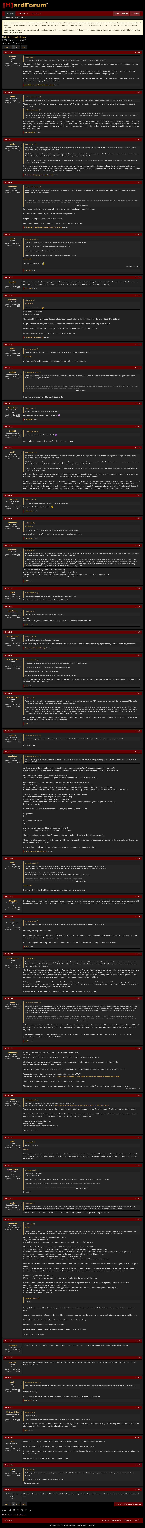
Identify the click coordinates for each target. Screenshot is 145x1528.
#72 (139, 1198)
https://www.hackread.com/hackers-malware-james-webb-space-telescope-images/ (88, 1076)
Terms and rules (116, 1520)
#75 (139, 1358)
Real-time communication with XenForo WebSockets (79, 1525)
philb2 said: (29, 300)
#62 (139, 752)
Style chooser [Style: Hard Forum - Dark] (8, 1520)
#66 (139, 954)
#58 (139, 632)
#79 (139, 1465)
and (34, 337)
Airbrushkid (7, 43)
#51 (139, 426)
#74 (139, 1341)
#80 (139, 1489)
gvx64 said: (29, 550)
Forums (10, 13)
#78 (139, 1437)
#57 (139, 606)
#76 (139, 1378)
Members (35, 13)
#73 (139, 1219)
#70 (139, 1137)
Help (135, 1520)
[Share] (135, 52)
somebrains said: (30, 239)
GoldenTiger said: (31, 431)
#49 (139, 368)
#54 (139, 518)
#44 (139, 182)
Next (23, 47)
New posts (22, 13)
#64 (139, 896)
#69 (139, 1095)
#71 (139, 1165)
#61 (139, 731)
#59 (139, 655)
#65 (139, 916)
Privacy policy (127, 1520)
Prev (6, 47)
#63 (139, 858)
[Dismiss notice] (140, 23)
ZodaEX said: (29, 408)
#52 (139, 448)
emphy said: (29, 1412)
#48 (139, 344)
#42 (139, 92)
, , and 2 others (39, 85)
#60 (139, 693)
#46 (139, 277)
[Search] (135, 13)
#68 (139, 1048)
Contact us (105, 1520)
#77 (139, 1407)
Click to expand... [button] (82, 205)
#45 (139, 234)
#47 (139, 295)
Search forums (19, 17)
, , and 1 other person (43, 227)
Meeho (26, 1149)
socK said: (28, 1470)
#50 (139, 403)
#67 (139, 998)
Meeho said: (29, 57)
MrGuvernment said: (31, 97)
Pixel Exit (59, 1525)
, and (38, 175)
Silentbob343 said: (31, 1298)
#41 (139, 52)
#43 (139, 139)
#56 (139, 588)
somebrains (27, 259)
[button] (27, 13)
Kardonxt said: (29, 144)
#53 (139, 495)
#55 (139, 545)
